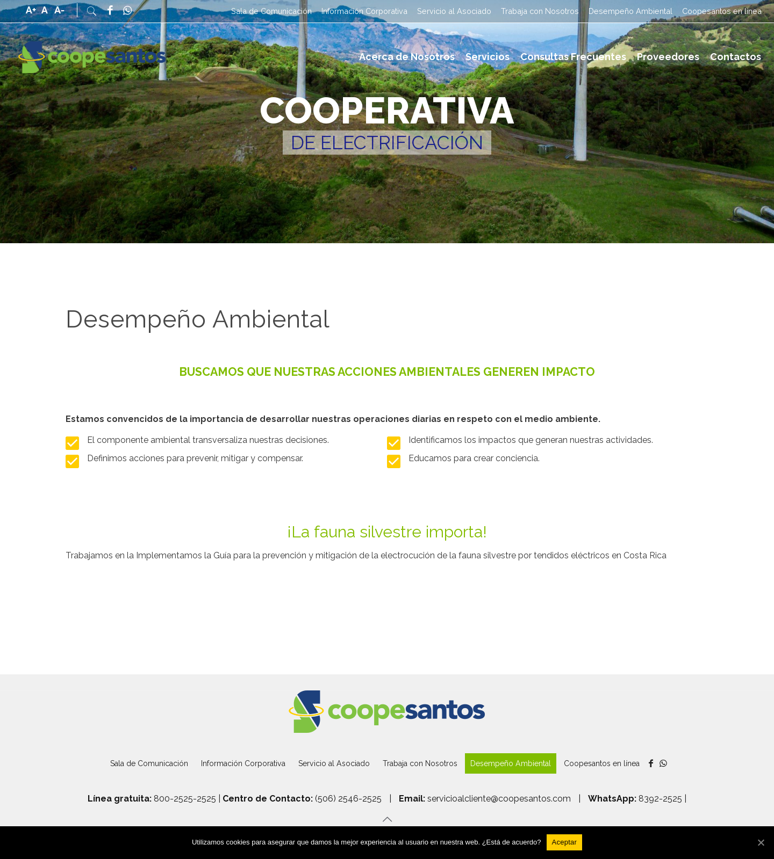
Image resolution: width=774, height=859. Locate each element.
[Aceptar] (565, 842)
